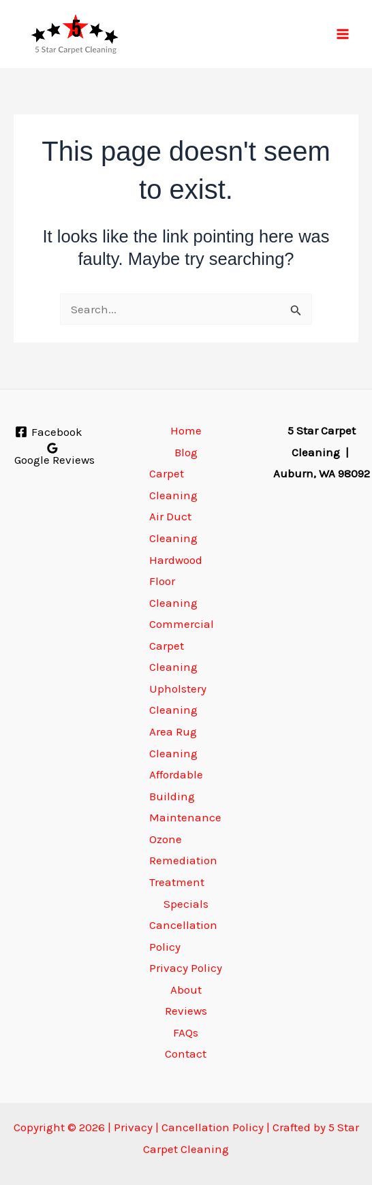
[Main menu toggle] (343, 34)
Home (186, 430)
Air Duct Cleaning (173, 527)
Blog (186, 452)
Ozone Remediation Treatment (183, 860)
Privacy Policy (185, 968)
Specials (186, 904)
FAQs (185, 1032)
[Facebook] (48, 432)
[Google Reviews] (53, 454)
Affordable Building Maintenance (185, 796)
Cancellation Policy (183, 935)
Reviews (186, 1010)
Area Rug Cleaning (173, 742)
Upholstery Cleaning (177, 699)
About (186, 989)
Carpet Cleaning (173, 484)
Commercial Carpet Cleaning (181, 645)
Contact (185, 1053)
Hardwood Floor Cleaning (175, 581)
